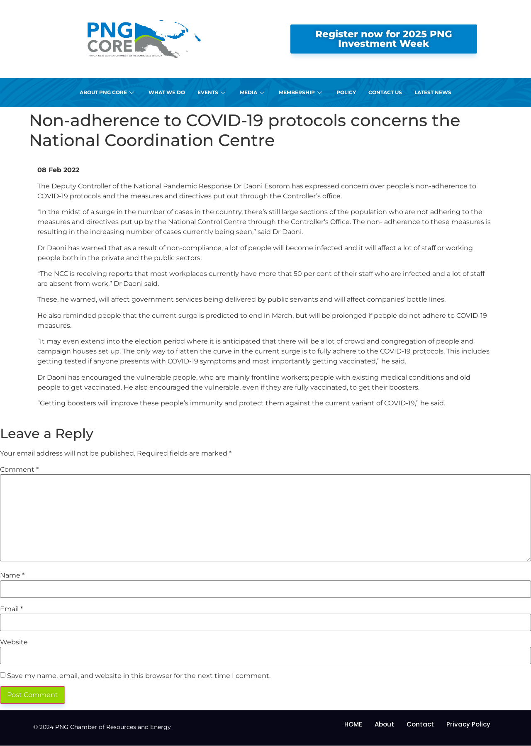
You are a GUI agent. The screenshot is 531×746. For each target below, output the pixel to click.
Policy (346, 92)
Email (11, 609)
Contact (420, 724)
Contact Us (385, 92)
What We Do (167, 92)
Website (14, 642)
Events (212, 92)
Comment (19, 469)
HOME (353, 724)
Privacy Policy (468, 724)
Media (253, 92)
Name (12, 575)
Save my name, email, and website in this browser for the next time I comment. (138, 676)
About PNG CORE (108, 92)
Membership (301, 92)
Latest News (432, 92)
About (384, 724)
